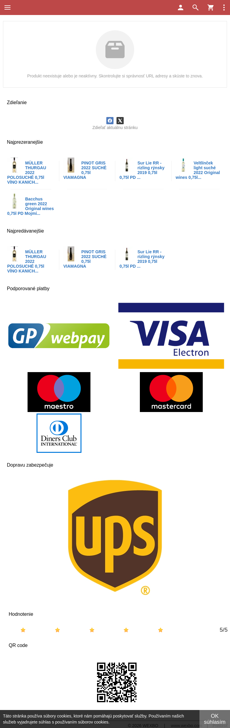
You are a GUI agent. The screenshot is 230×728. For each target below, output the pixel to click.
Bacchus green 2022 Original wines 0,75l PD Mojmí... (30, 206)
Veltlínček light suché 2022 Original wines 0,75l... (198, 170)
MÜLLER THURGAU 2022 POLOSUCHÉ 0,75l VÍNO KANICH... (26, 173)
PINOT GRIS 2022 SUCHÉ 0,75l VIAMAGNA (85, 170)
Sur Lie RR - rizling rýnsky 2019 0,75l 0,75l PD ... (141, 170)
